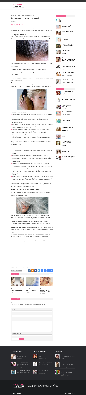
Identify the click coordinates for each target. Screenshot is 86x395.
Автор (13, 309)
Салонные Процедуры (49, 11)
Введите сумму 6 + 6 (16, 333)
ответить (13, 306)
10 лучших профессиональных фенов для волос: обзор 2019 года (68, 66)
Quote (19, 320)
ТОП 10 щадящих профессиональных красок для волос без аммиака (67, 364)
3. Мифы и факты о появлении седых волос (19, 25)
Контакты (19, 393)
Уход (20, 11)
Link (22, 320)
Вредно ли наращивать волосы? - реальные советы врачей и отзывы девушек (68, 59)
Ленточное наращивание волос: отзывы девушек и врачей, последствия (68, 74)
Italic (14, 320)
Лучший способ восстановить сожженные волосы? (68, 52)
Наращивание (41, 11)
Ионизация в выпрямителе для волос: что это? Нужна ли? (68, 158)
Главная (12, 15)
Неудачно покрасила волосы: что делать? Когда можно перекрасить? (67, 372)
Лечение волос (14, 11)
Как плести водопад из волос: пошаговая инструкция (67, 129)
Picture (23, 320)
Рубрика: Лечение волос (16, 270)
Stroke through (17, 320)
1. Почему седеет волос (15, 22)
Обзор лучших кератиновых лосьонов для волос (68, 99)
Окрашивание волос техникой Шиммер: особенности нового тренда (68, 357)
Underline (15, 320)
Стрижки (35, 11)
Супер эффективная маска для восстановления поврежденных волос (46, 290)
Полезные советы (58, 11)
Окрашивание (24, 11)
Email (13, 313)
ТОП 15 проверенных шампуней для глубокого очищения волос (68, 113)
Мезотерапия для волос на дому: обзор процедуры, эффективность (23, 364)
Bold (12, 320)
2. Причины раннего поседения (17, 24)
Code (21, 320)
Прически (30, 11)
